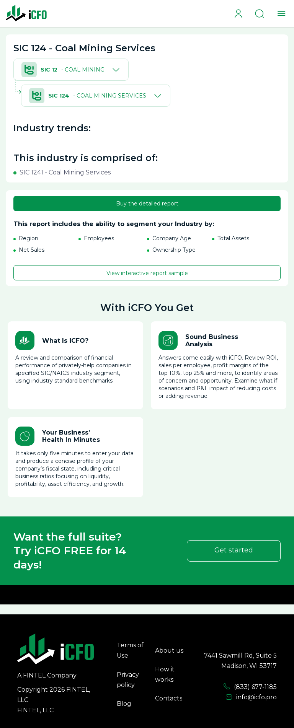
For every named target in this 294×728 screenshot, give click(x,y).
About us (169, 650)
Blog (124, 703)
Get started (233, 550)
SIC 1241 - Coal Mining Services (65, 172)
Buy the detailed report (147, 203)
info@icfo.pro (251, 697)
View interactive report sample (147, 273)
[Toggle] (114, 69)
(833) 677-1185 (250, 687)
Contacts (168, 698)
